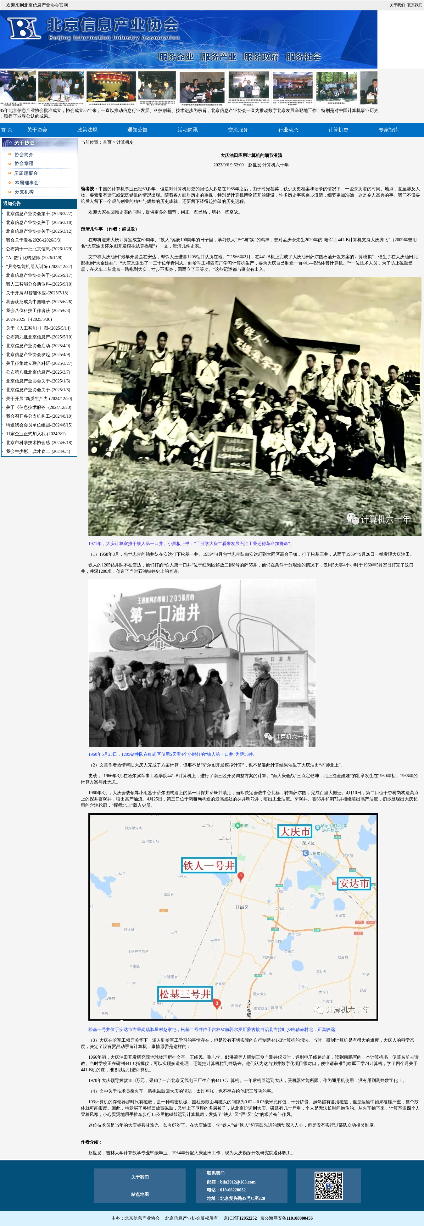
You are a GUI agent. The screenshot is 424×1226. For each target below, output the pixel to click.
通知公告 (137, 129)
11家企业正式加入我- (35, 434)
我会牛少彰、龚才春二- (38, 451)
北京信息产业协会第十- (39, 213)
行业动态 (288, 129)
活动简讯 (188, 129)
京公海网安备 (286, 1218)
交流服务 (238, 129)
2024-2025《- (29, 319)
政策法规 (87, 129)
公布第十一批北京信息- (39, 249)
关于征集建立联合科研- (39, 363)
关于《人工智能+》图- (38, 328)
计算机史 (338, 129)
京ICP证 (240, 1218)
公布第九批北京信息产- (39, 337)
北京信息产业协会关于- (39, 222)
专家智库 (389, 129)
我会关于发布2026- (33, 240)
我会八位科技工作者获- (38, 310)
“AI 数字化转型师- (34, 257)
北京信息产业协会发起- (38, 354)
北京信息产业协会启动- (38, 345)
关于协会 (37, 129)
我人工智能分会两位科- (39, 284)
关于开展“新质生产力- (39, 398)
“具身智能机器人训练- (39, 266)
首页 (107, 142)
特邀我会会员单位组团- (39, 425)
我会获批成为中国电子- (39, 301)
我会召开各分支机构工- (39, 416)
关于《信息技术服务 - (38, 407)
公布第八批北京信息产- (38, 372)
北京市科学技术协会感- (39, 442)
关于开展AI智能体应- (37, 293)
